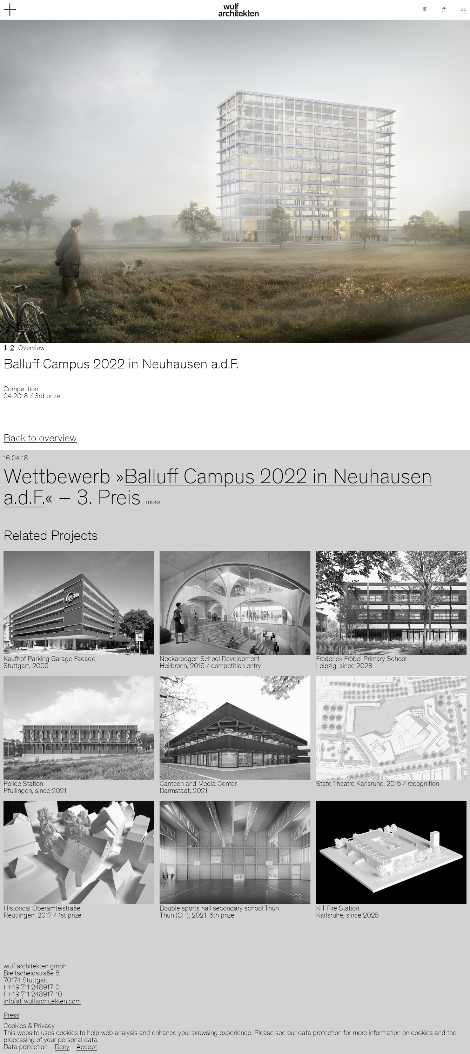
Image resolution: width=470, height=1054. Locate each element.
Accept (86, 1047)
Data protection (26, 1047)
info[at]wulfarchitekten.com (42, 1002)
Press (11, 1016)
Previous (117, 181)
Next (352, 181)
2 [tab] (12, 347)
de (463, 9)
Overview (31, 348)
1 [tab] (5, 347)
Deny (62, 1047)
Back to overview (40, 439)
